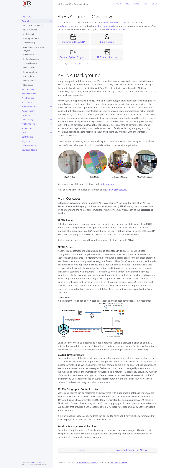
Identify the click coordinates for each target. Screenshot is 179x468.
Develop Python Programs (73, 54)
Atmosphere (28, 76)
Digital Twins (29, 67)
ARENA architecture (115, 29)
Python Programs (31, 59)
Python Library (28, 111)
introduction (107, 184)
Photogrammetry (31, 38)
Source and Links (29, 150)
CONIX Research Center (118, 462)
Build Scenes (29, 54)
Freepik (77, 64)
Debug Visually (30, 80)
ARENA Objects (28, 124)
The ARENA (27, 16)
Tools (24, 132)
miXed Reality (29, 34)
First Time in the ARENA (33, 25)
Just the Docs (37, 462)
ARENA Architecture (107, 54)
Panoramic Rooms (31, 72)
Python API (27, 115)
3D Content (27, 102)
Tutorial (25, 21)
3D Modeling (29, 42)
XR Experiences (28, 89)
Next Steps (28, 85)
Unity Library (27, 119)
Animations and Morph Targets (33, 49)
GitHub (154, 4)
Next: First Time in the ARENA (131, 450)
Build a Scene (107, 38)
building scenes (65, 25)
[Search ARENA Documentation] (81, 4)
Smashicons (71, 64)
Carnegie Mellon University (86, 462)
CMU (127, 4)
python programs (104, 25)
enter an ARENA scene (114, 22)
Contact (136, 4)
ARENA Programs (29, 106)
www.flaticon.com (89, 64)
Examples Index (29, 93)
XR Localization (30, 63)
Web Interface (28, 98)
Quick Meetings (30, 29)
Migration (26, 141)
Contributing (27, 137)
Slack (145, 4)
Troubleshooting (29, 145)
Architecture (27, 128)
